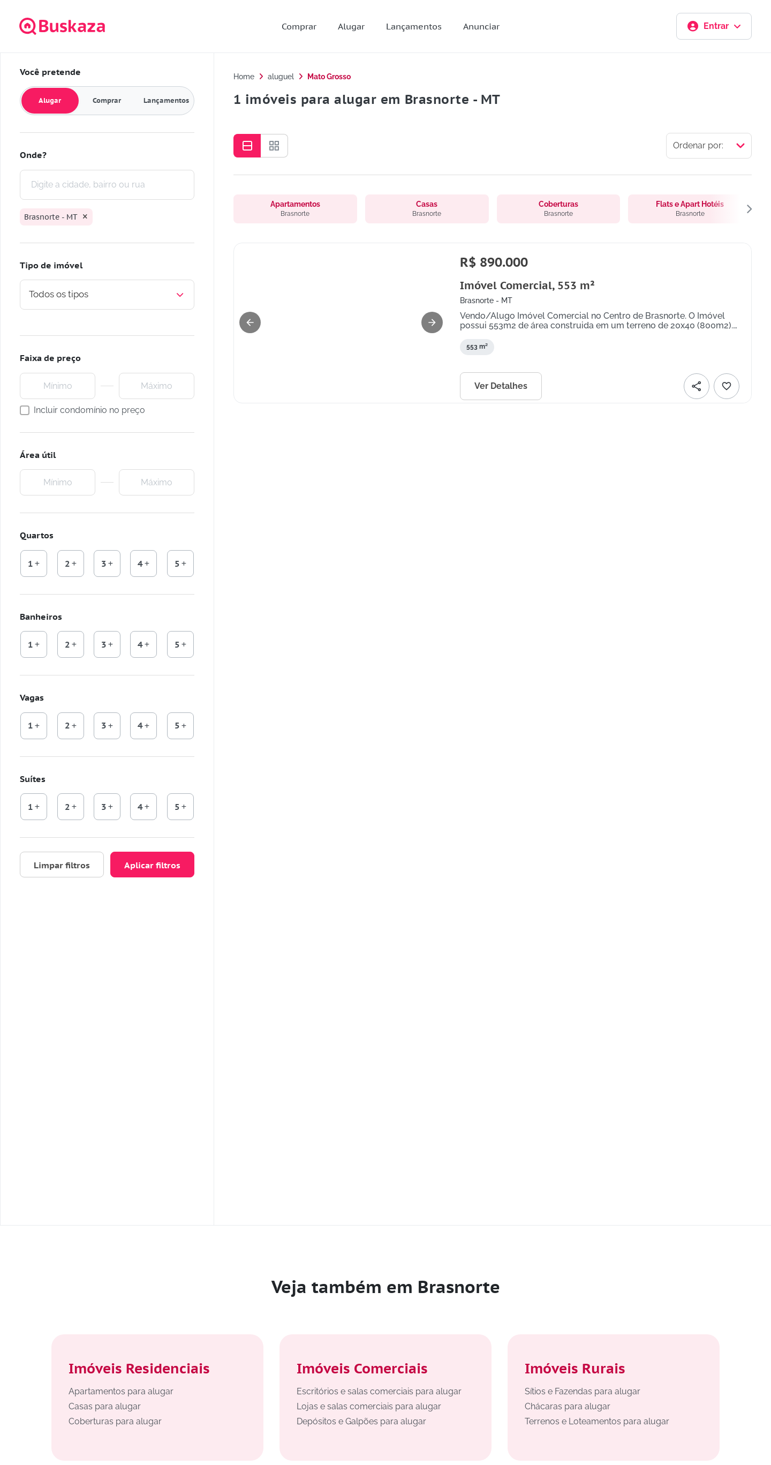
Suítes (33, 779)
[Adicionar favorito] (726, 386)
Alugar (351, 26)
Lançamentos (414, 26)
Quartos (37, 535)
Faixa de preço (50, 358)
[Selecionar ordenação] (709, 146)
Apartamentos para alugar (121, 1391)
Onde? (33, 155)
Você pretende (50, 72)
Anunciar (481, 26)
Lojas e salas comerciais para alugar (369, 1406)
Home (243, 76)
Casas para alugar (105, 1406)
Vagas (32, 697)
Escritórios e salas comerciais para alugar (379, 1391)
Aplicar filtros (152, 865)
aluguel (281, 76)
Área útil (38, 455)
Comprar (299, 26)
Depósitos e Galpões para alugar (361, 1421)
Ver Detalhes (500, 386)
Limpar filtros (62, 865)
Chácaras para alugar (567, 1406)
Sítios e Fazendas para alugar (582, 1391)
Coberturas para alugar (115, 1421)
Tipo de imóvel (51, 265)
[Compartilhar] (696, 386)
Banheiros (41, 616)
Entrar (713, 26)
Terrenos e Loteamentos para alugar (597, 1421)
